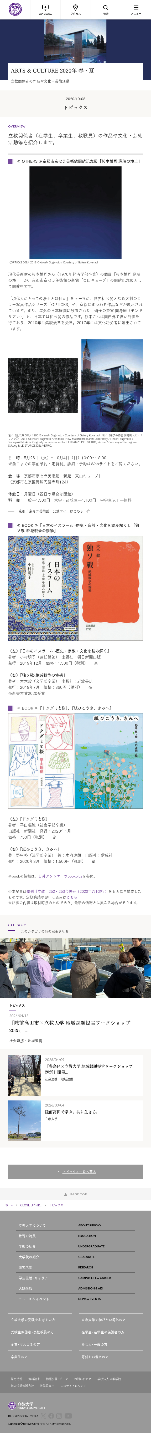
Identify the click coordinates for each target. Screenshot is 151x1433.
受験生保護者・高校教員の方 (32, 1331)
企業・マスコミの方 (25, 1344)
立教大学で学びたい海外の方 (103, 1319)
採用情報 (16, 1379)
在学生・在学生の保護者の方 (102, 1331)
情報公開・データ (57, 1379)
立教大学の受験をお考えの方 (33, 1319)
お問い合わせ (82, 1379)
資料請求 (34, 1379)
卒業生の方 (19, 1356)
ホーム (9, 1205)
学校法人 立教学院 (109, 1379)
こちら (71, 897)
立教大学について (77, 1225)
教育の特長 (77, 1236)
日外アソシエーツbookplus (60, 876)
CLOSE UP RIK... (31, 1205)
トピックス (56, 1205)
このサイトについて (73, 1386)
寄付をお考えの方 (95, 1356)
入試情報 (77, 1288)
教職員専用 (47, 1386)
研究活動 (77, 1267)
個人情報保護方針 (22, 1386)
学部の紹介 (77, 1246)
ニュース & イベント (77, 1299)
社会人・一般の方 (94, 1344)
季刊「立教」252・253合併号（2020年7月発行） (67, 891)
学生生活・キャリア (77, 1278)
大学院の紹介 (77, 1257)
